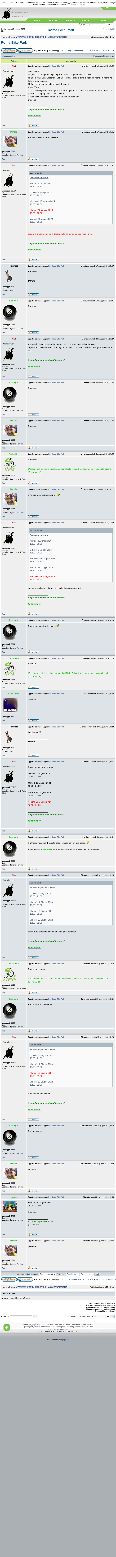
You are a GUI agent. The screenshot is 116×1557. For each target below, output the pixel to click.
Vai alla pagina (68, 51)
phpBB (35, 1325)
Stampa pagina (8, 56)
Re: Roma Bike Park (56, 66)
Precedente (79, 51)
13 (106, 51)
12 (103, 51)
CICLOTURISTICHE (58, 37)
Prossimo (112, 51)
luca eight (47, 849)
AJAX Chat (52, 1330)
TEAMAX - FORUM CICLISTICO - (32, 37)
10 (97, 51)
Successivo (109, 56)
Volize (45, 1327)
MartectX (78, 1327)
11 (100, 51)
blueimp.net (63, 1330)
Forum (12, 37)
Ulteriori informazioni (68, 4)
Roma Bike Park (61, 30)
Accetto (83, 4)
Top (3, 126)
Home (4, 37)
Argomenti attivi (109, 29)
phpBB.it (90, 1325)
